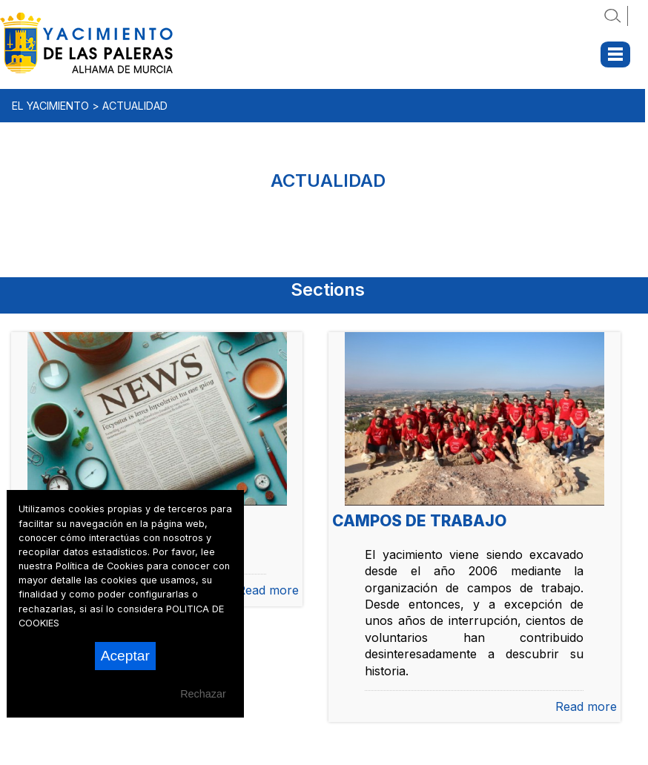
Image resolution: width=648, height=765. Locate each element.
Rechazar (203, 694)
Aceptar (125, 655)
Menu (615, 54)
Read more (268, 590)
